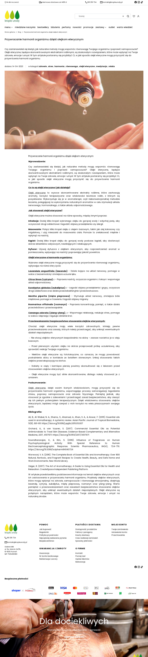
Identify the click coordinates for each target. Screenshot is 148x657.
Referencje (80, 562)
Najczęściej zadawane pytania (52, 538)
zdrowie (43, 66)
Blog (19, 32)
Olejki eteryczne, (37, 387)
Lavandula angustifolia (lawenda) (47, 271)
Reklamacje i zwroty (48, 559)
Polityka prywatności (48, 535)
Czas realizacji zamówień (86, 538)
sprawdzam (74, 637)
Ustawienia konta (119, 532)
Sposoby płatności (83, 541)
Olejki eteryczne (37, 192)
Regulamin (44, 532)
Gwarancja (44, 553)
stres (50, 66)
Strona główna (10, 32)
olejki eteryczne (87, 66)
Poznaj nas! (80, 556)
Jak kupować (45, 529)
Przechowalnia (118, 535)
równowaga (72, 66)
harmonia (59, 66)
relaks (112, 66)
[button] (128, 16)
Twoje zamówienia (119, 529)
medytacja (101, 66)
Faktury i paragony (83, 532)
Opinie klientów (82, 559)
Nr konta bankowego (48, 556)
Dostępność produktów (86, 529)
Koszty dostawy (82, 535)
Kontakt (79, 553)
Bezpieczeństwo (46, 541)
